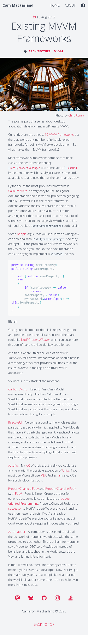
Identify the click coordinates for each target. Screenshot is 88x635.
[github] (44, 597)
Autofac (13, 465)
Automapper (16, 532)
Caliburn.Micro (17, 191)
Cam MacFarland (17, 5)
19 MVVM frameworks (59, 135)
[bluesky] (30, 597)
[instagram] (57, 597)
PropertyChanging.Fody (60, 489)
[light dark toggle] (83, 5)
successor (15, 508)
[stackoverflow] (70, 597)
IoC (28, 465)
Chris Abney (76, 115)
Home (55, 5)
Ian (59, 475)
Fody (18, 494)
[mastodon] (17, 597)
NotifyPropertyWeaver (35, 340)
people (22, 234)
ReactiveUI (15, 422)
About (70, 5)
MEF (43, 475)
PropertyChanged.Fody (23, 489)
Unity (65, 470)
